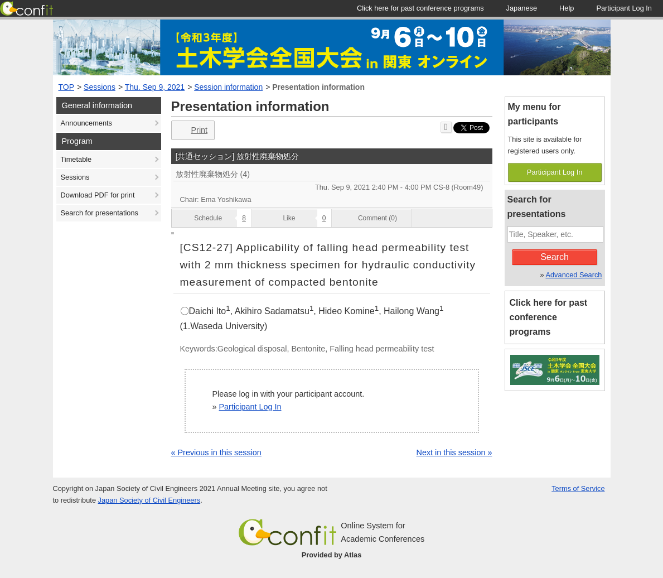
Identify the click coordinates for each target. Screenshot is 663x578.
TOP (67, 87)
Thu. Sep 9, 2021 (155, 87)
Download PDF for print (98, 195)
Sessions (99, 87)
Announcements (86, 123)
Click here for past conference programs (549, 317)
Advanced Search (573, 275)
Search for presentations (99, 213)
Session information (228, 87)
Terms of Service (577, 488)
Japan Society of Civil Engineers (149, 500)
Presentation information (318, 87)
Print (192, 130)
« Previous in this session (216, 452)
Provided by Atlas (332, 555)
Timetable (76, 159)
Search (554, 257)
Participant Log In (250, 406)
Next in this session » (454, 452)
